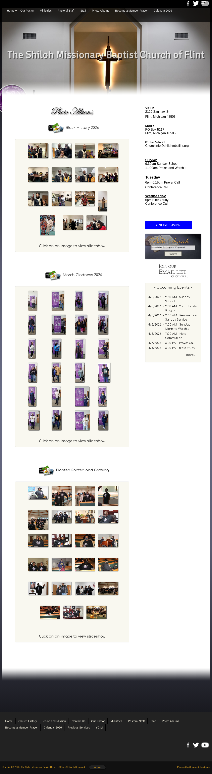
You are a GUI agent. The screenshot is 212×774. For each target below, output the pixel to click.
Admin (97, 767)
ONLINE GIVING (168, 225)
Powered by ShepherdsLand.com (193, 767)
